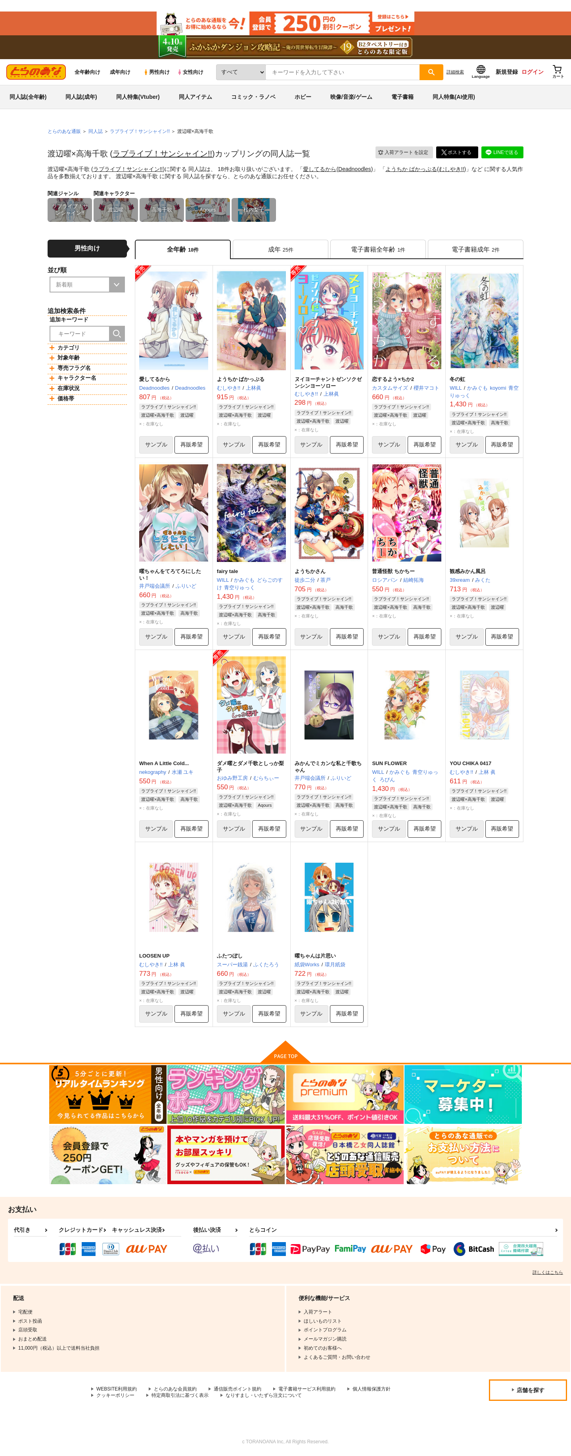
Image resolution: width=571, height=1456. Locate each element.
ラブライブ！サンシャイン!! (162, 153)
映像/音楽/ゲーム (351, 97)
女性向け (190, 72)
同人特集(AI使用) (454, 97)
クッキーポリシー (115, 1395)
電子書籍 (402, 97)
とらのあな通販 (64, 131)
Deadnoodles (354, 169)
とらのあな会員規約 (175, 1389)
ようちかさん (310, 571)
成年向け (120, 72)
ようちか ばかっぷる (411, 169)
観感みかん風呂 (468, 571)
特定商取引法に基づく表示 (180, 1395)
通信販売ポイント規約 (237, 1389)
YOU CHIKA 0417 (470, 763)
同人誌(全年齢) (28, 97)
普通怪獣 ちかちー (393, 571)
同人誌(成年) (81, 97)
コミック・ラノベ (253, 97)
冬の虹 (457, 379)
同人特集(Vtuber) (138, 97)
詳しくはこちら (548, 1272)
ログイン (532, 72)
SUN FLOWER (389, 763)
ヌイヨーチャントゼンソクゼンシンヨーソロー (328, 382)
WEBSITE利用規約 (116, 1389)
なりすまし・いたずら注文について (264, 1395)
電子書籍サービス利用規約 (306, 1389)
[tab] (280, 249)
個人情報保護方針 (372, 1389)
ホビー (303, 97)
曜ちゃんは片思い (315, 956)
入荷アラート (402, 152)
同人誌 (95, 131)
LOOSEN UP (154, 956)
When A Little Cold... (164, 763)
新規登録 (507, 72)
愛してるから (319, 169)
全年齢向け (87, 72)
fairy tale (227, 571)
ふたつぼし (230, 956)
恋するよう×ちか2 (393, 379)
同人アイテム (195, 97)
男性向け (156, 72)
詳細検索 (455, 71)
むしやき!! (451, 169)
